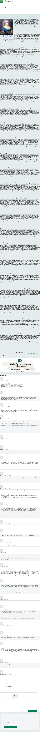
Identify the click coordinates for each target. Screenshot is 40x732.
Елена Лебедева (38, 347)
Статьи (5, 4)
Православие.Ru (12, 683)
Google (10, 686)
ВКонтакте (5, 686)
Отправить (32, 711)
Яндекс (7, 686)
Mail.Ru (9, 686)
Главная (2, 4)
